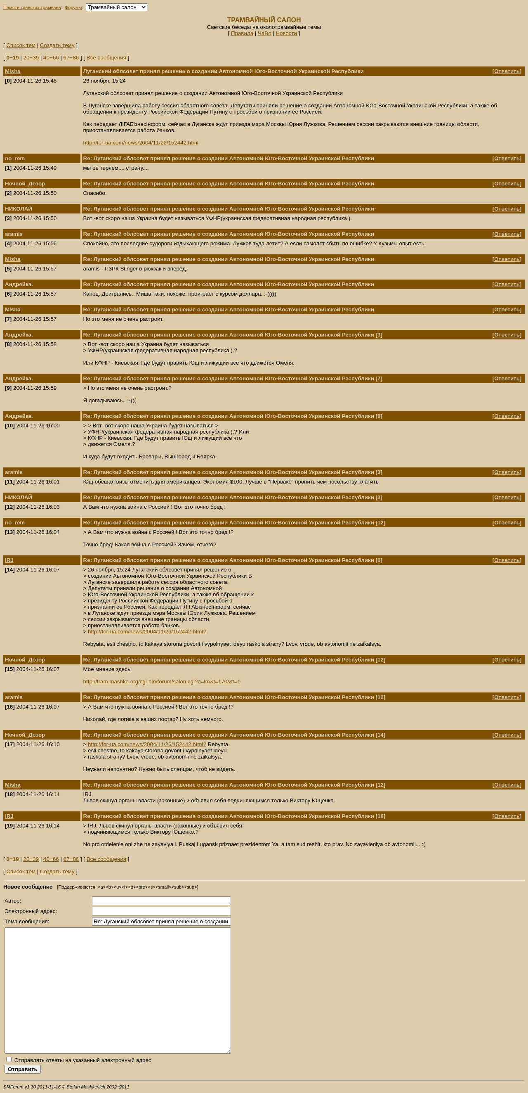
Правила (242, 33)
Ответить (507, 71)
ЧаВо (264, 33)
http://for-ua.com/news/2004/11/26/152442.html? (147, 631)
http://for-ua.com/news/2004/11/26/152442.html (140, 143)
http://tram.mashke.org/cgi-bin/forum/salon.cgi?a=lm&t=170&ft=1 (161, 681)
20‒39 (31, 58)
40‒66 (51, 58)
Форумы (73, 7)
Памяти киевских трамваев (32, 7)
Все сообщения (106, 58)
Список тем (20, 45)
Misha (13, 71)
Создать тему (57, 45)
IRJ (9, 560)
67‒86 (71, 58)
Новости (286, 33)
